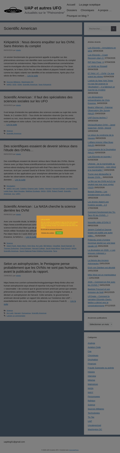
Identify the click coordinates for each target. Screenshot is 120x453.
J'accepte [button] (59, 233)
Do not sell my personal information (51, 229)
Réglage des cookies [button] (47, 233)
